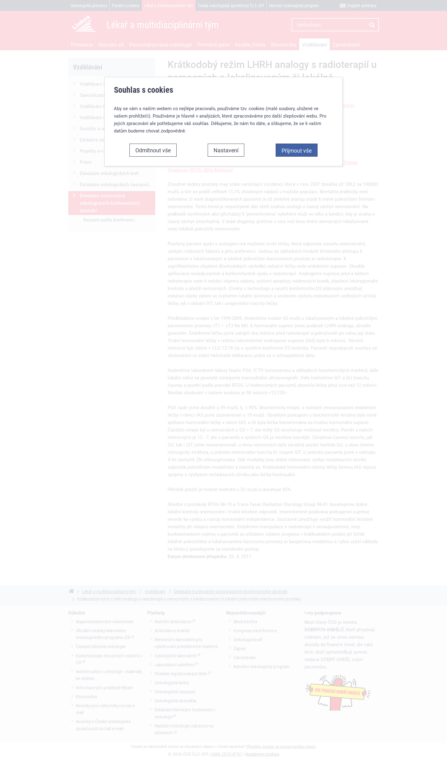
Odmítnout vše (153, 146)
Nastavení (226, 146)
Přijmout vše (297, 146)
